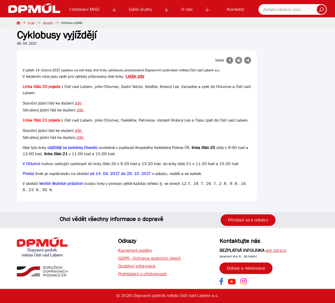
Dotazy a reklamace (246, 268)
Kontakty (235, 9)
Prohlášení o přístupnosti (142, 274)
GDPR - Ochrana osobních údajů (149, 258)
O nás (187, 9)
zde (78, 103)
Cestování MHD (84, 9)
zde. (80, 110)
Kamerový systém (135, 250)
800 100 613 (276, 250)
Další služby (140, 9)
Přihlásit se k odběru (248, 220)
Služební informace (136, 266)
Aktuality (48, 23)
